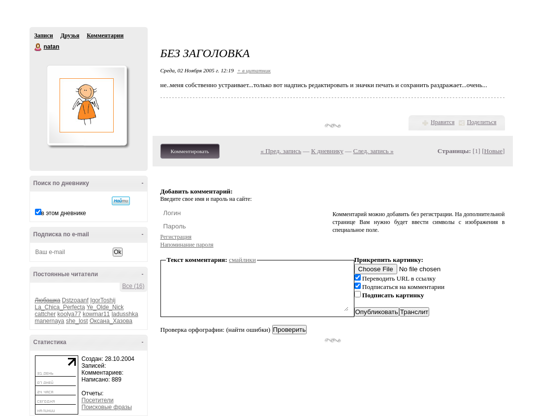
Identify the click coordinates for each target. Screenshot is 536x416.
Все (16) (133, 286)
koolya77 (69, 314)
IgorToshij (102, 300)
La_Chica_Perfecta (60, 307)
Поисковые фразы (107, 407)
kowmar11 (96, 314)
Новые (493, 151)
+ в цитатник (254, 70)
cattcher (45, 314)
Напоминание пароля (187, 244)
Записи (43, 35)
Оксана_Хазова (111, 321)
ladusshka (125, 314)
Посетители (98, 400)
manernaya (49, 321)
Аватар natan (87, 105)
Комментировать (190, 151)
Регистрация (176, 236)
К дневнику (327, 151)
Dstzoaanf (75, 300)
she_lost (77, 321)
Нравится (442, 122)
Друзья (70, 35)
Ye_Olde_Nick (105, 307)
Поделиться (482, 122)
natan (38, 47)
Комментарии (105, 35)
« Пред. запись (280, 151)
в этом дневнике (63, 213)
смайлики (242, 259)
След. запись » (373, 151)
